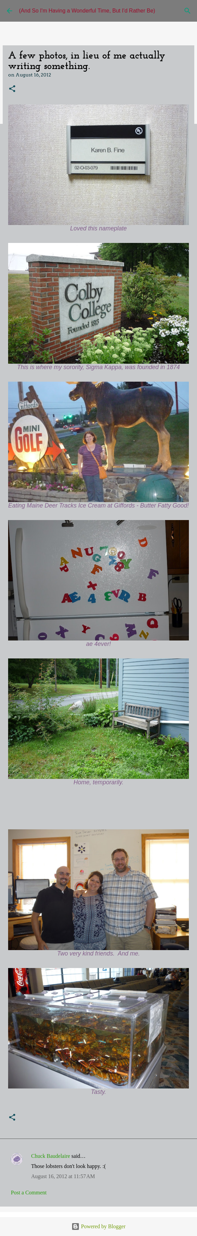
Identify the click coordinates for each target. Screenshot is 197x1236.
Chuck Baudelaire (50, 1156)
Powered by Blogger (98, 1226)
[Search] (187, 11)
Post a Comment (29, 1192)
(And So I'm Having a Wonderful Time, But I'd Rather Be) (87, 11)
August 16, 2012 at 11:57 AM (63, 1176)
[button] (12, 89)
